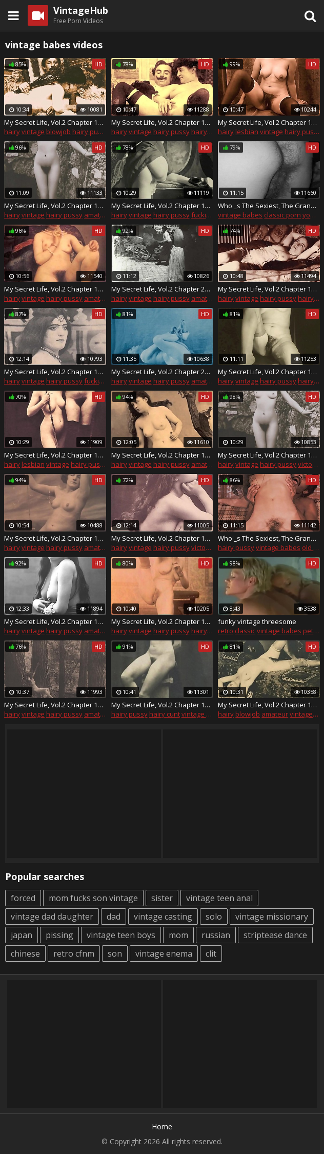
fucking (202, 214)
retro (225, 630)
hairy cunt (206, 131)
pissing (59, 935)
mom (178, 935)
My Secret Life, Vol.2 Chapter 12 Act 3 (162, 122)
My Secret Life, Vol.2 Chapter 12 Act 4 (55, 621)
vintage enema (163, 953)
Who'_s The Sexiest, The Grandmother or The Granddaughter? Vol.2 (269, 205)
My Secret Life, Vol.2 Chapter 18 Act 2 (55, 455)
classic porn (282, 214)
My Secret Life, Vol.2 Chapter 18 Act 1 (269, 455)
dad (113, 916)
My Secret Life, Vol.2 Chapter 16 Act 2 (162, 621)
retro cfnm (73, 953)
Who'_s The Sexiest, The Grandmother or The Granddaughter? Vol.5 (269, 538)
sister (162, 898)
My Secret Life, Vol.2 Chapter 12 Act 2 (55, 289)
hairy (12, 131)
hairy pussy (90, 131)
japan (21, 935)
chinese (25, 953)
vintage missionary (271, 916)
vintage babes (240, 214)
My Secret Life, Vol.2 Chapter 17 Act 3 (55, 205)
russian (215, 935)
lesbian (246, 131)
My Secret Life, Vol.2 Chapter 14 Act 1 (55, 538)
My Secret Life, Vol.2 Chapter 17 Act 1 (55, 122)
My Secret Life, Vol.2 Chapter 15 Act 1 (269, 371)
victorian (204, 547)
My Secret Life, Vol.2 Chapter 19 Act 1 (55, 371)
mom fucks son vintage (93, 898)
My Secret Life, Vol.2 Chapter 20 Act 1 (162, 289)
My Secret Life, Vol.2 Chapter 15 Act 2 (55, 704)
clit (211, 953)
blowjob (58, 131)
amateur (97, 214)
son (115, 953)
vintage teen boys (121, 935)
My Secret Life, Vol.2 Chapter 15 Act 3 (162, 704)
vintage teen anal (219, 898)
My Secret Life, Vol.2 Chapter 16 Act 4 (269, 704)
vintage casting (163, 916)
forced (23, 898)
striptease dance (275, 935)
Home (162, 1126)
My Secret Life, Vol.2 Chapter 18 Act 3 (162, 538)
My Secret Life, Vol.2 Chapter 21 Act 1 (162, 371)
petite (312, 630)
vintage (33, 131)
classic (245, 630)
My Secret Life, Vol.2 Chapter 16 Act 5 (269, 122)
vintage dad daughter (52, 916)
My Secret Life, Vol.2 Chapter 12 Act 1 (162, 455)
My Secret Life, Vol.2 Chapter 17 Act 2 (162, 205)
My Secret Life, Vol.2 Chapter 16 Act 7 (269, 289)
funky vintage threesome (257, 621)
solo (214, 916)
